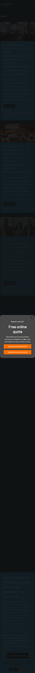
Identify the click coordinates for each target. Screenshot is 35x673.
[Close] (32, 317)
